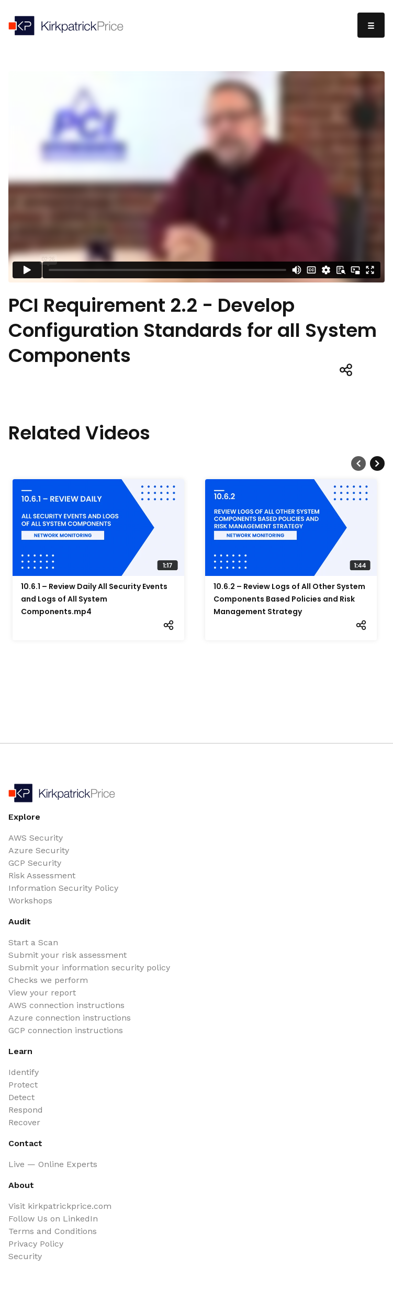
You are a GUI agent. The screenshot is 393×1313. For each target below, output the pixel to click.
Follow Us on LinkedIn (53, 1219)
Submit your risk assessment (67, 955)
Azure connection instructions (69, 1018)
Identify (23, 1072)
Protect (23, 1085)
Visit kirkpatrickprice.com (59, 1206)
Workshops (30, 900)
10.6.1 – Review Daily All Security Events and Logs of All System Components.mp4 (94, 599)
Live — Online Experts (52, 1164)
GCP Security (34, 863)
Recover (24, 1122)
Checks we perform (48, 980)
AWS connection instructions (66, 1005)
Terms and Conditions (52, 1231)
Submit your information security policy (89, 967)
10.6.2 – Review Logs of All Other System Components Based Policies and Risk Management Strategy (289, 599)
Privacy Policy (35, 1244)
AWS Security (35, 838)
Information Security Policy (63, 888)
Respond (25, 1110)
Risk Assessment (41, 875)
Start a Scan (33, 942)
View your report (42, 993)
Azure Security (38, 850)
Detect (21, 1097)
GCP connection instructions (65, 1030)
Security (25, 1256)
